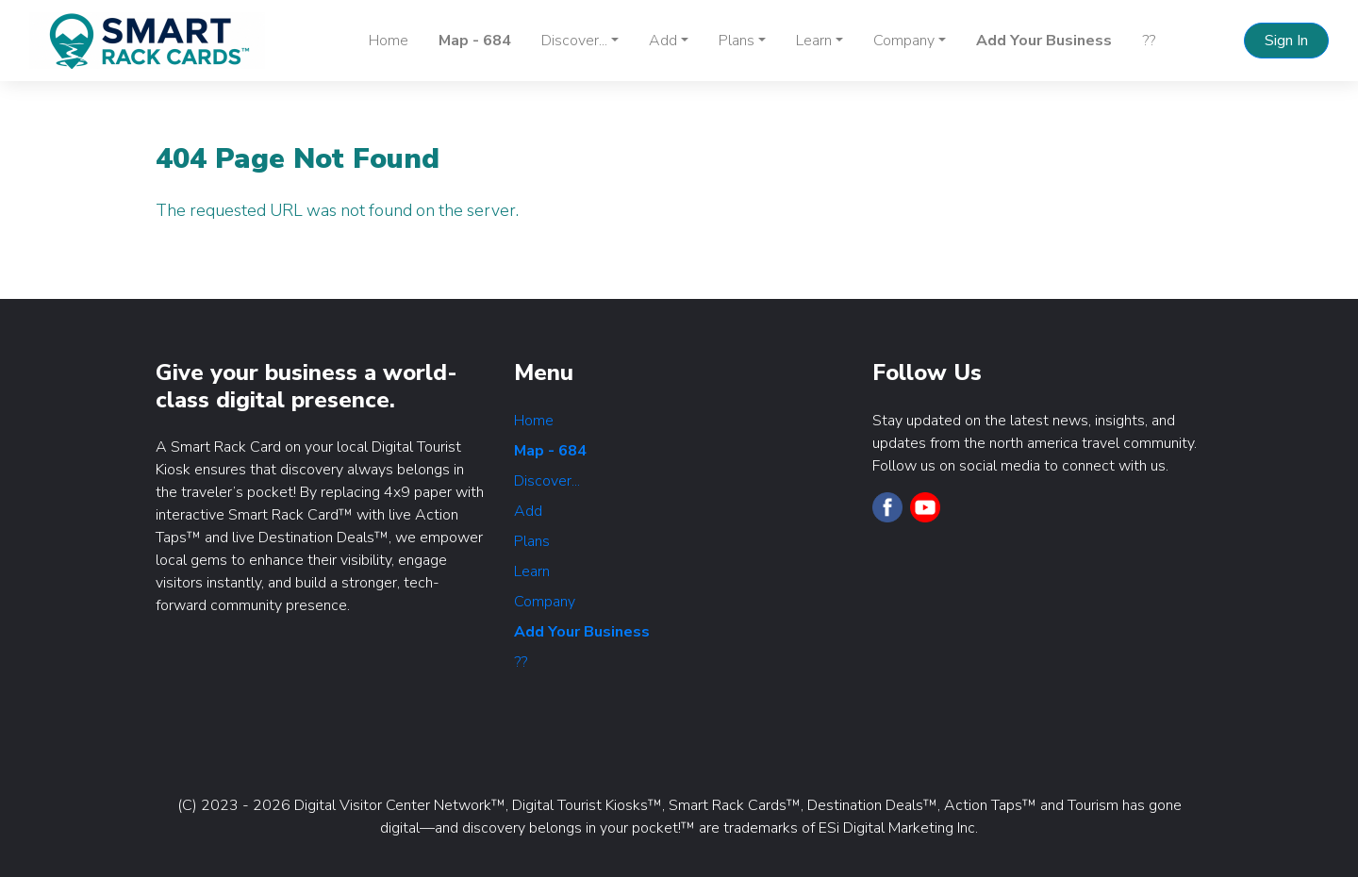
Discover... (547, 481)
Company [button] (904, 40)
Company (544, 601)
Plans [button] (736, 40)
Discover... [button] (574, 40)
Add (528, 511)
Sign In (1286, 40)
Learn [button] (814, 40)
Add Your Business (1044, 40)
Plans (532, 541)
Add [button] (663, 40)
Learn (532, 571)
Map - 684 (475, 40)
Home (388, 40)
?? (1148, 40)
